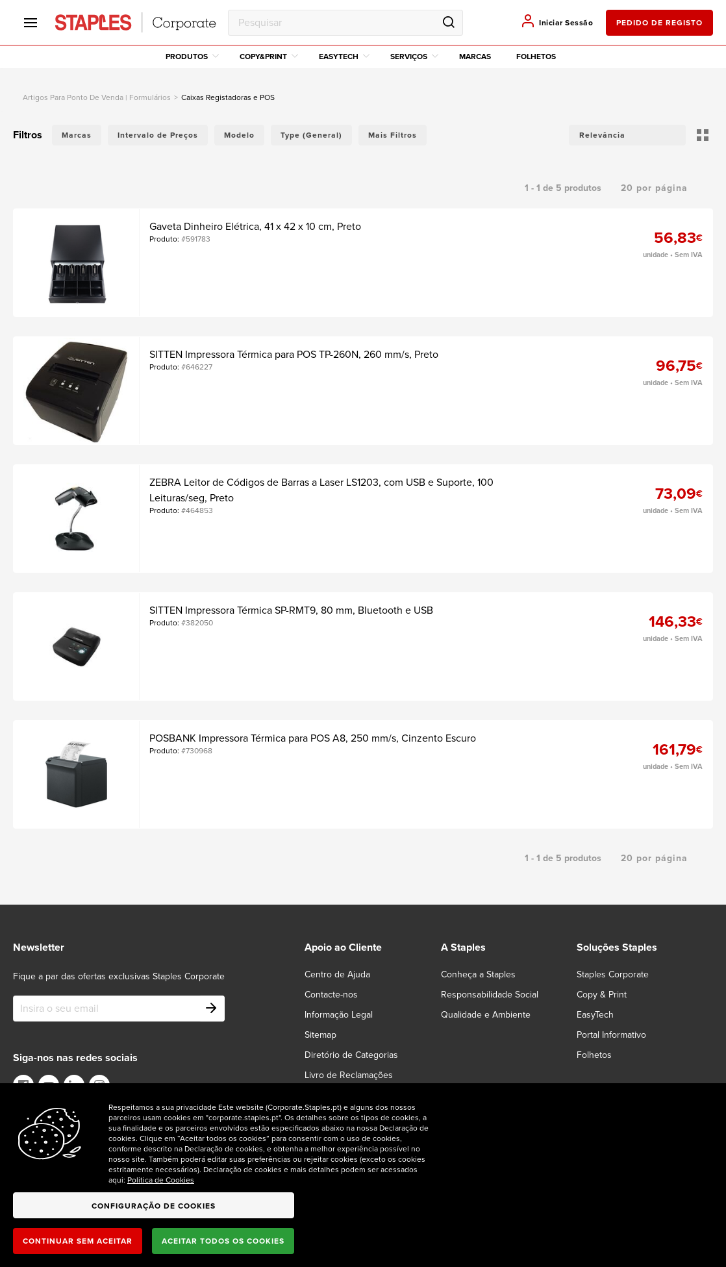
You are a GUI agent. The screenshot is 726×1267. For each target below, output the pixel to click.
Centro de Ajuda (337, 974)
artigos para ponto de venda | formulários (97, 97)
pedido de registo (659, 22)
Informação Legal (339, 1014)
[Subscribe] (212, 1009)
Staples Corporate (613, 974)
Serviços (414, 56)
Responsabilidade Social (489, 994)
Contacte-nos (331, 994)
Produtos (192, 56)
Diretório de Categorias (351, 1054)
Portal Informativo (611, 1034)
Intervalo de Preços (158, 135)
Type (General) (311, 135)
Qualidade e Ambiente (486, 1014)
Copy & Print (602, 994)
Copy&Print (269, 56)
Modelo (239, 135)
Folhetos (536, 56)
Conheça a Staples (478, 974)
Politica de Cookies (160, 1180)
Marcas (475, 56)
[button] (627, 135)
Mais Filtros (392, 135)
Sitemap (320, 1034)
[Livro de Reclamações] (356, 1075)
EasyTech (344, 56)
